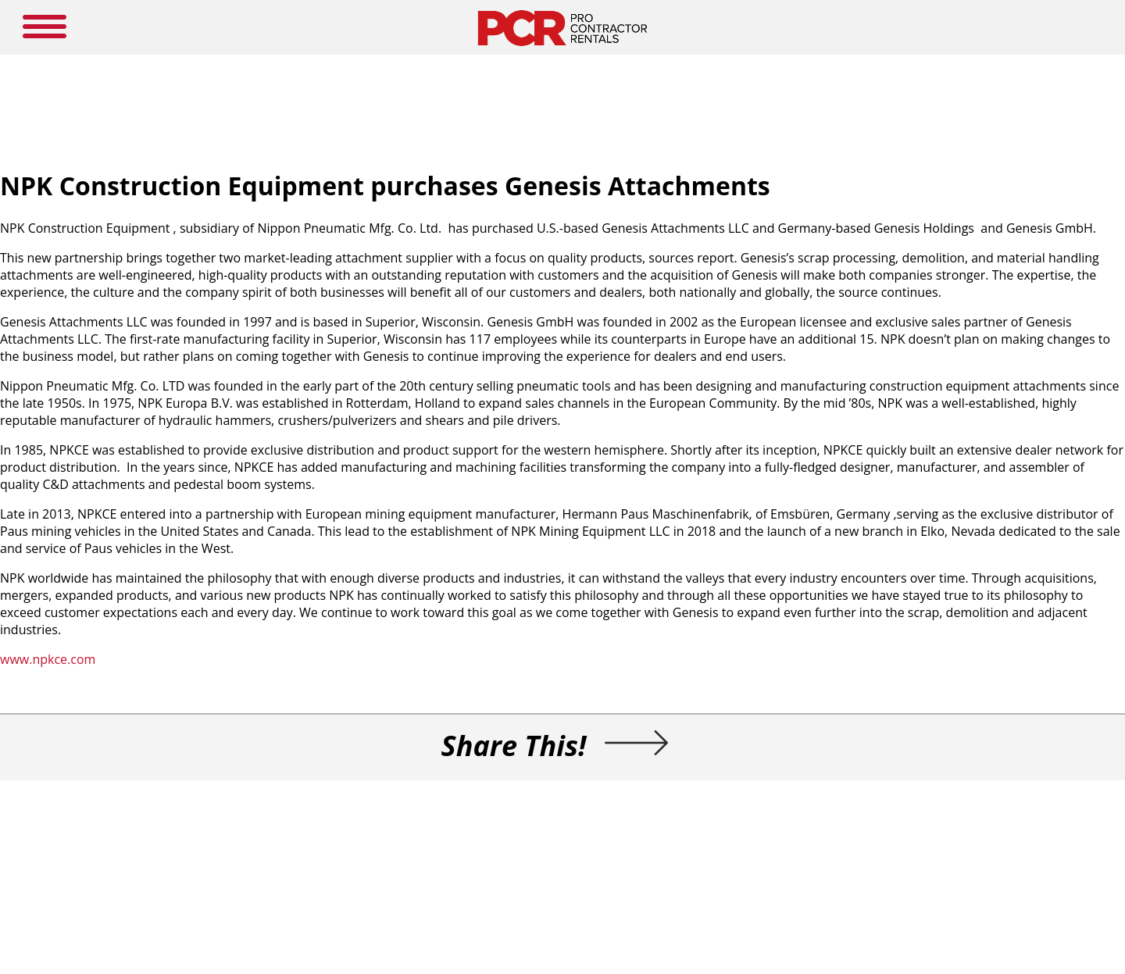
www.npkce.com (47, 659)
